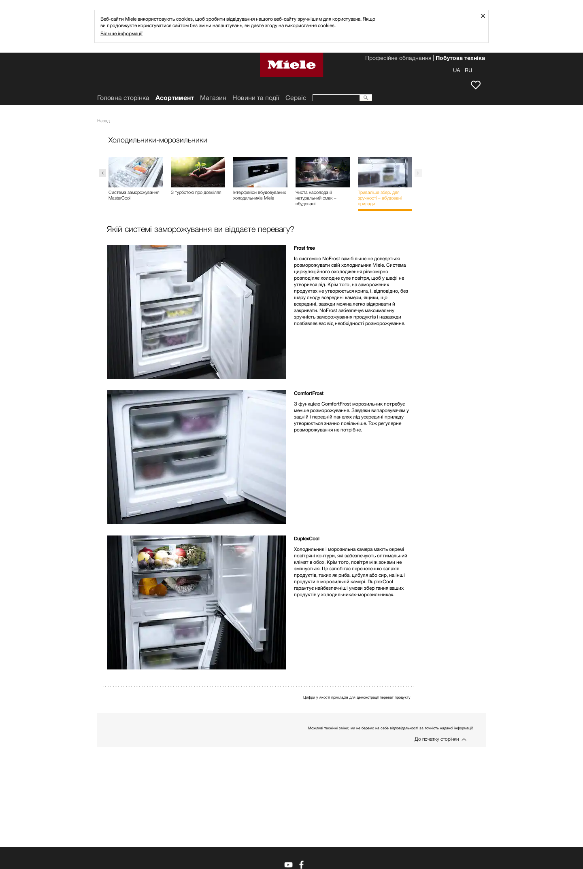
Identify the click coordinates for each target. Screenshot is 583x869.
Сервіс (295, 97)
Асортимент (174, 97)
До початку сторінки (437, 739)
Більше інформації (121, 33)
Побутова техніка (460, 59)
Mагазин (213, 97)
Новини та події (255, 97)
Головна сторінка (123, 97)
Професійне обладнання (398, 59)
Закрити (486, 16)
